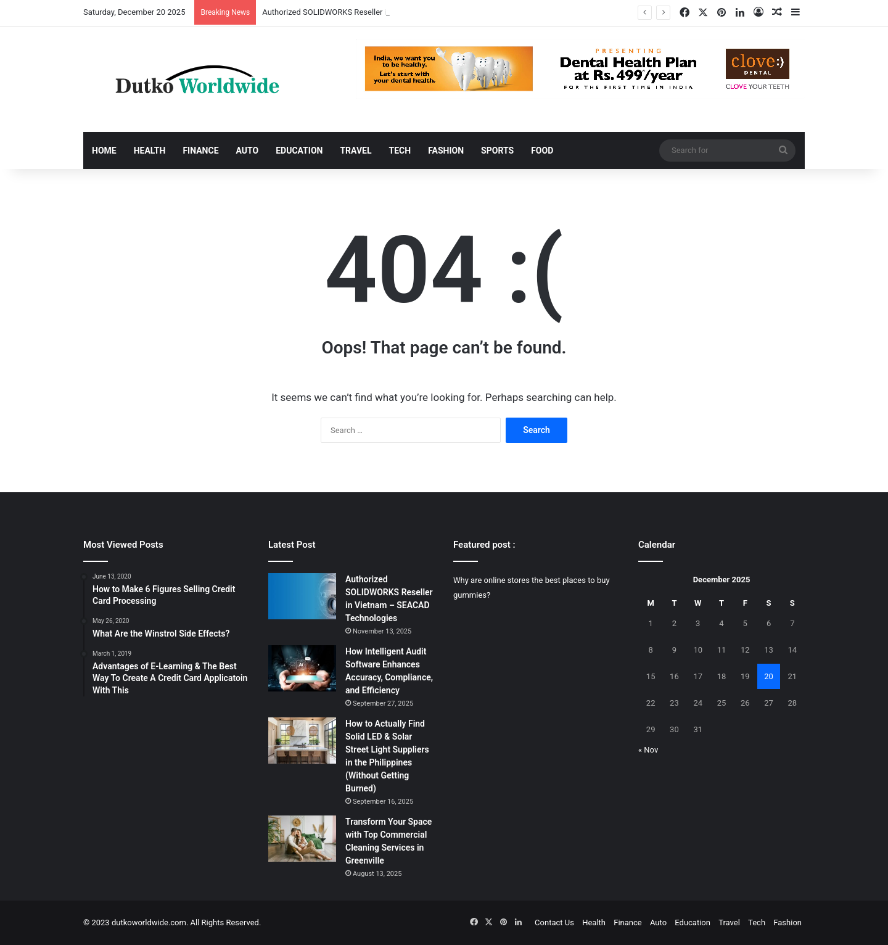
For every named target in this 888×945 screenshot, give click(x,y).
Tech (400, 150)
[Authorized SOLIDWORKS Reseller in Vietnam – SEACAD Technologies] (302, 596)
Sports (497, 150)
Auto (247, 150)
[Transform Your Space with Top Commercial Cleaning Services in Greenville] (302, 838)
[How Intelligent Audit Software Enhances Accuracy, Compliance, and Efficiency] (302, 668)
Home (104, 150)
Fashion (446, 150)
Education (299, 150)
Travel (355, 150)
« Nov (648, 749)
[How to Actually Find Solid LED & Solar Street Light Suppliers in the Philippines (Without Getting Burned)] (302, 740)
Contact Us (554, 922)
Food (542, 150)
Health (150, 150)
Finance (200, 150)
